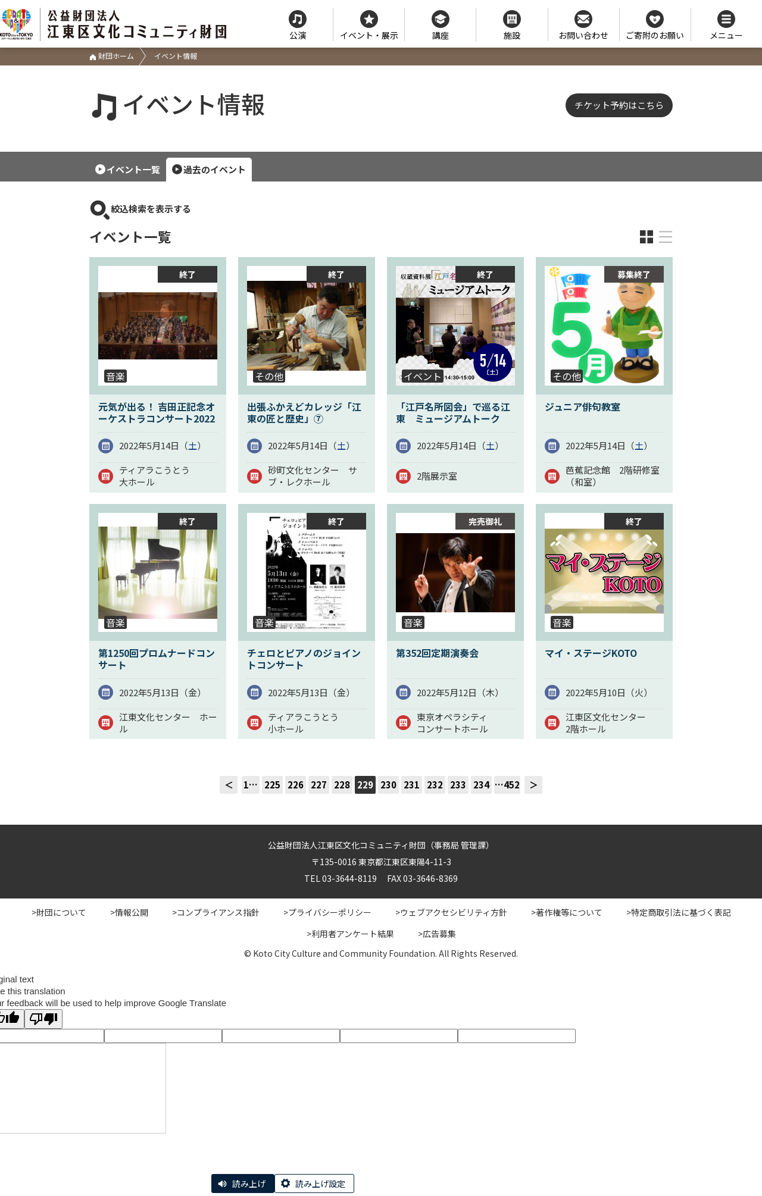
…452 (507, 784)
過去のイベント (214, 169)
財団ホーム (111, 56)
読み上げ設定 (320, 1183)
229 (365, 784)
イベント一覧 (133, 169)
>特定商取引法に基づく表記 (678, 912)
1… (250, 784)
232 (435, 784)
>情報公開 (129, 912)
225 (272, 784)
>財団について (59, 912)
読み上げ (249, 1183)
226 (295, 784)
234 (481, 784)
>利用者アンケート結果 (350, 934)
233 (458, 784)
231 (411, 784)
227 (319, 784)
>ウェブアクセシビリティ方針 (451, 912)
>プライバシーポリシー (327, 912)
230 (388, 784)
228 (342, 784)
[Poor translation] (43, 1019)
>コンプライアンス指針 (216, 912)
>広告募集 (437, 934)
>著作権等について (566, 912)
